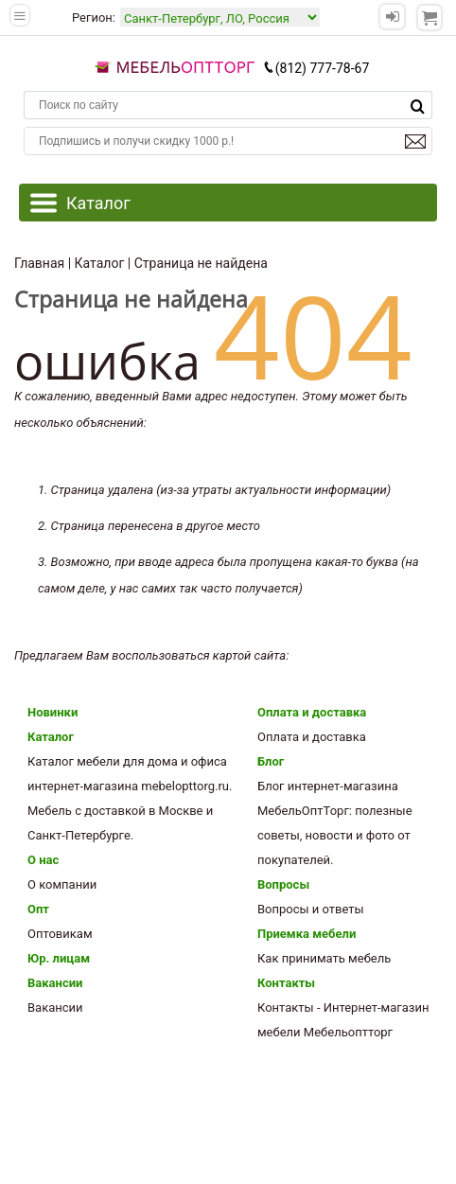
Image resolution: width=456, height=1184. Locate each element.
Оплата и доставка (311, 712)
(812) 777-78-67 (316, 68)
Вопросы (283, 884)
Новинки (52, 712)
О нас (43, 860)
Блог (270, 761)
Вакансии (54, 983)
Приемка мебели (306, 934)
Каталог (50, 737)
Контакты (286, 983)
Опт (38, 909)
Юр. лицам (58, 958)
